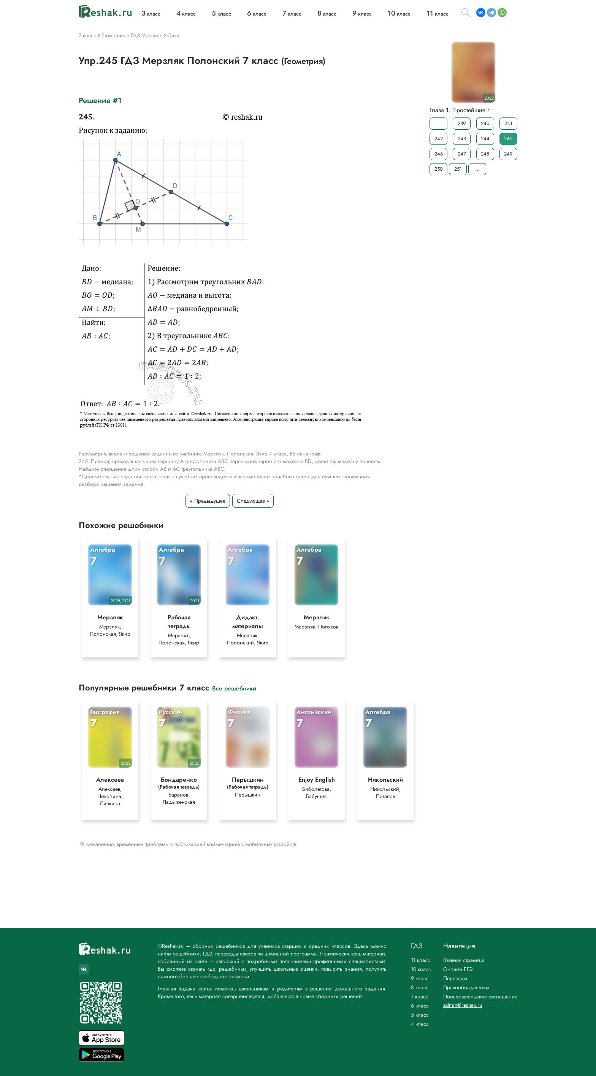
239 (462, 123)
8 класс (420, 987)
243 (462, 138)
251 (458, 169)
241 (508, 123)
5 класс (420, 1015)
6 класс (420, 1005)
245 (508, 138)
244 (485, 138)
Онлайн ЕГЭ (458, 969)
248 (485, 153)
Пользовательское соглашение (480, 996)
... (438, 123)
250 (438, 169)
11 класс (420, 960)
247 (462, 153)
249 (508, 153)
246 (438, 153)
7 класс (419, 996)
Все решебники (234, 688)
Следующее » (253, 501)
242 (438, 138)
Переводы (455, 978)
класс (150, 13)
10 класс (421, 969)
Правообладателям (466, 987)
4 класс (420, 1024)
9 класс (420, 978)
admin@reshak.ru (462, 1005)
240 (485, 123)
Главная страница (464, 960)
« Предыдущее (207, 501)
